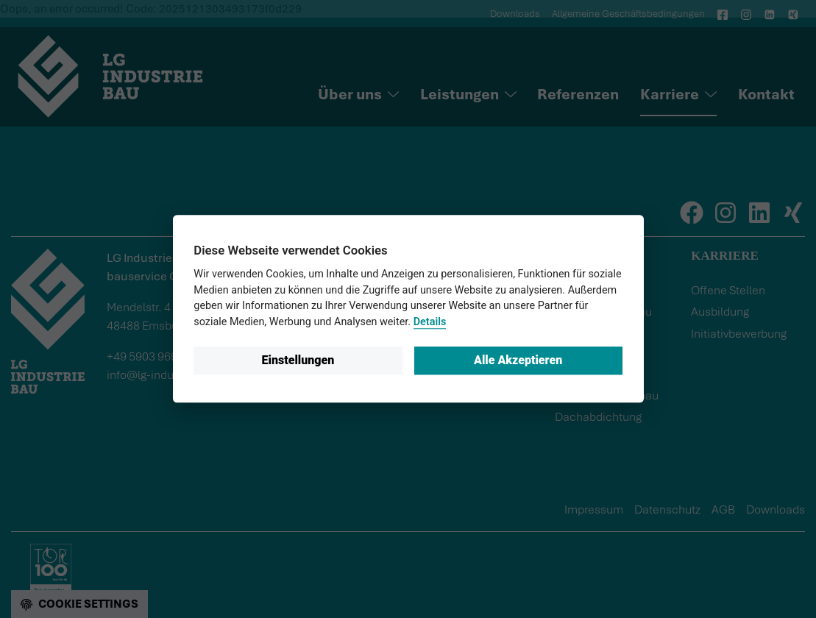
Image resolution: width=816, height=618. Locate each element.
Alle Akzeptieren (518, 360)
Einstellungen (298, 360)
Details (430, 322)
